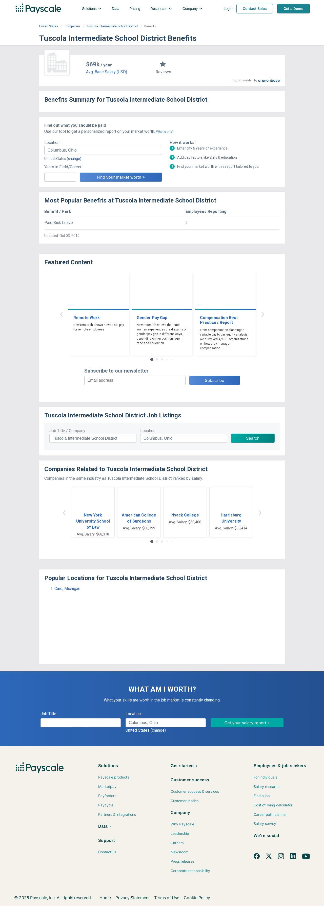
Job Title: (48, 713)
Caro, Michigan (67, 588)
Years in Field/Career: (63, 166)
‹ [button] (61, 313)
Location (147, 430)
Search (252, 438)
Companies (72, 26)
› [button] (263, 313)
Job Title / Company (67, 430)
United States (48, 26)
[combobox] (103, 150)
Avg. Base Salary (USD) (106, 71)
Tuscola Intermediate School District (112, 26)
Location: (52, 142)
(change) (74, 159)
